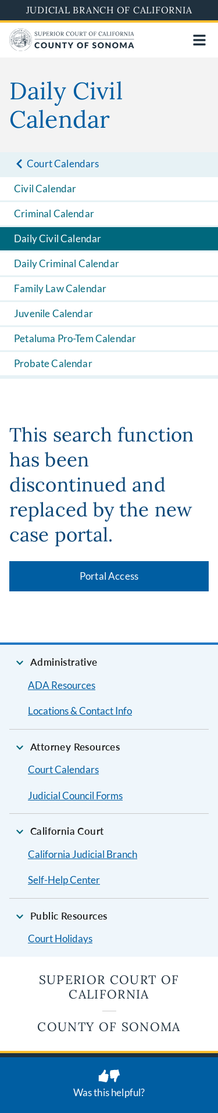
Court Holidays (60, 938)
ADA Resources (61, 685)
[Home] (71, 47)
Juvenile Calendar (53, 313)
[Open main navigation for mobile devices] (199, 40)
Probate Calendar (53, 363)
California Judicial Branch (82, 854)
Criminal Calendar (54, 213)
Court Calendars (63, 769)
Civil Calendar (45, 188)
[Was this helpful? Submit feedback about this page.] (109, 1085)
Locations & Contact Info (80, 711)
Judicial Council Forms (75, 795)
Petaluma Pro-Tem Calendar (75, 338)
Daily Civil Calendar (57, 238)
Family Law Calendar (60, 288)
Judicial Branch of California (109, 10)
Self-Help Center (64, 880)
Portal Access (109, 576)
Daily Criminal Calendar (66, 263)
